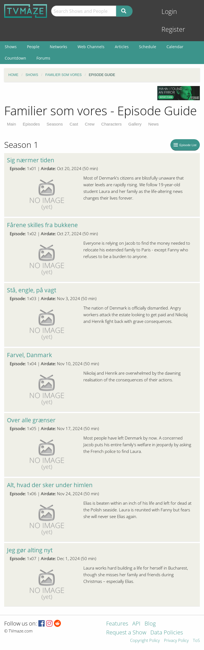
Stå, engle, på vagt (31, 290)
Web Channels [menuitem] (91, 46)
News (153, 124)
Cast (73, 124)
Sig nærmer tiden (30, 160)
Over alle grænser (31, 420)
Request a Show (126, 633)
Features (117, 624)
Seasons (55, 124)
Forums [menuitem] (43, 58)
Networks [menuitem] (58, 46)
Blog (150, 624)
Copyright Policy (145, 640)
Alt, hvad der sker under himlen (50, 485)
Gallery (135, 124)
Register (173, 29)
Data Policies (166, 633)
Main (11, 124)
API (136, 624)
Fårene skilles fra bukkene (42, 225)
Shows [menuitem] (11, 46)
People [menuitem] (33, 46)
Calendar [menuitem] (174, 46)
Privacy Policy (176, 640)
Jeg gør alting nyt (30, 550)
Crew (89, 124)
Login (169, 11)
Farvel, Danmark (29, 355)
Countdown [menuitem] (15, 58)
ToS (196, 640)
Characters (111, 124)
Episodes (31, 124)
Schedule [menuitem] (147, 46)
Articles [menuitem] (122, 46)
